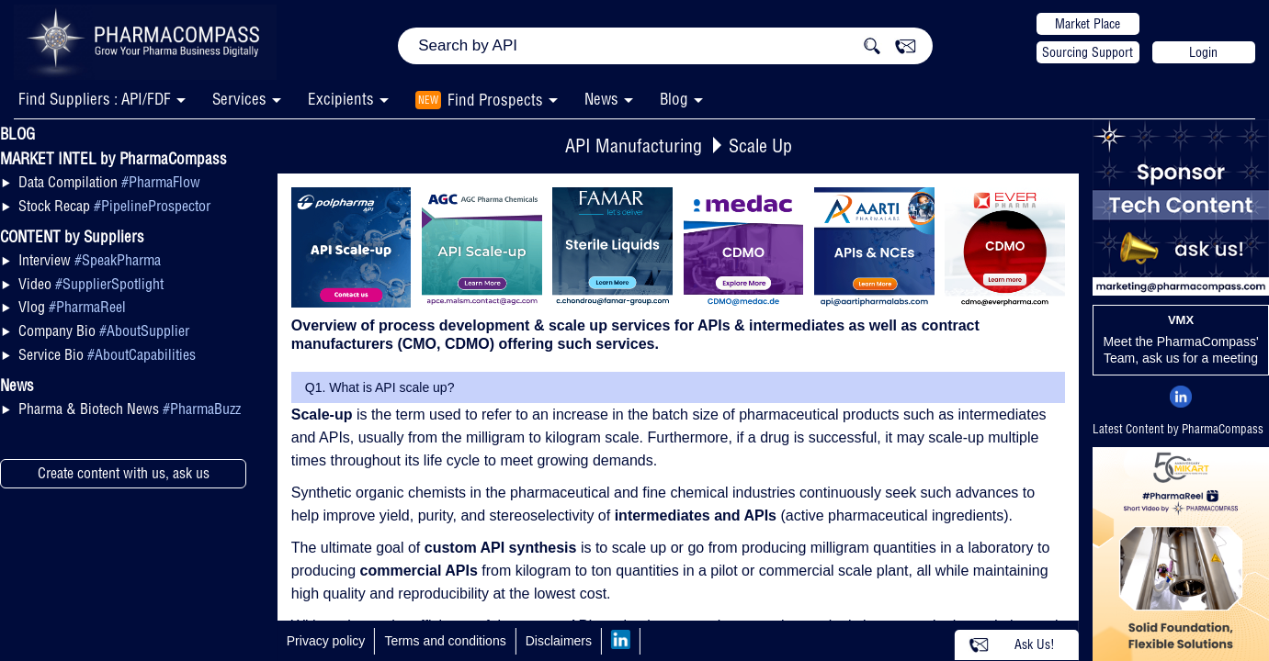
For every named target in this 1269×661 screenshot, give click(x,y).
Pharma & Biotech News (129, 408)
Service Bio (107, 354)
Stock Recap (114, 205)
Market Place (1087, 24)
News (601, 98)
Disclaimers (559, 640)
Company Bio (103, 330)
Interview (89, 260)
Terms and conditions (444, 640)
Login (1203, 52)
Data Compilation (109, 182)
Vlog (72, 306)
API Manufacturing (633, 145)
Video (91, 283)
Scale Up (760, 145)
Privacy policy (326, 640)
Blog (674, 98)
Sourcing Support (1087, 52)
